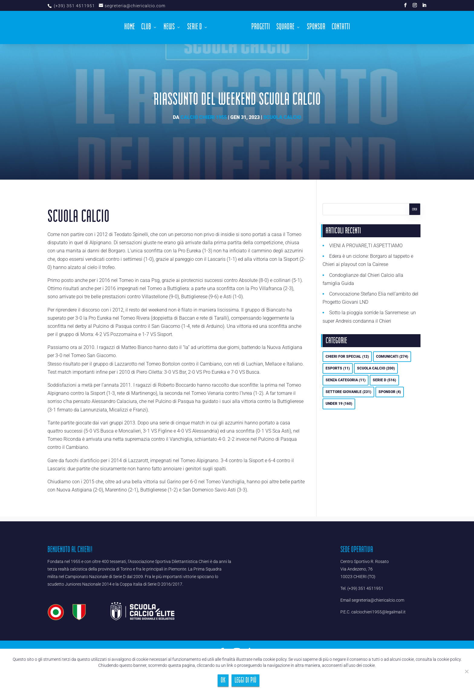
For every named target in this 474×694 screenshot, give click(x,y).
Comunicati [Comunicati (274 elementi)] (392, 356)
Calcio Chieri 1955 (203, 117)
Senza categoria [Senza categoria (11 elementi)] (345, 380)
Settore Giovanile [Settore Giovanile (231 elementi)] (348, 392)
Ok (223, 680)
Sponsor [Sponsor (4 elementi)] (389, 392)
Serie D (194, 28)
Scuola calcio (282, 117)
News (169, 28)
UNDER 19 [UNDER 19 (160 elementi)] (339, 403)
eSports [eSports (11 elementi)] (338, 368)
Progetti (260, 28)
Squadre (285, 28)
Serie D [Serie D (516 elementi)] (384, 380)
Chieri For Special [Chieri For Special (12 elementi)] (347, 356)
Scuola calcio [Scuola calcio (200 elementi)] (376, 368)
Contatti (341, 28)
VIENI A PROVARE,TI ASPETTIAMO (366, 245)
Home (129, 28)
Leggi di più (245, 680)
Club (146, 28)
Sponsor (316, 28)
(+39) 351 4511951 (74, 5)
